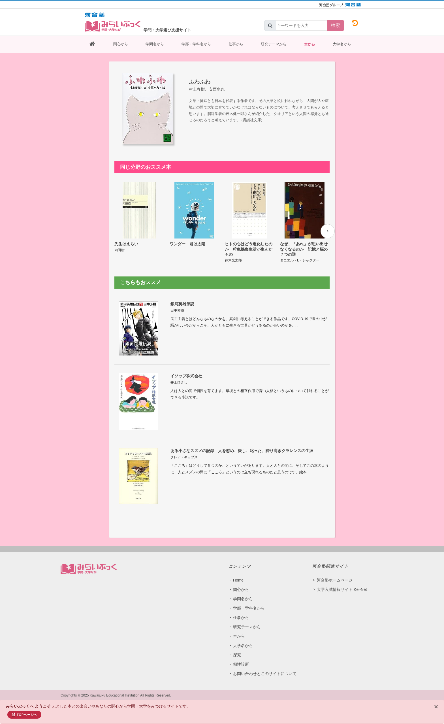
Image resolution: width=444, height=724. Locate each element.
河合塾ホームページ (335, 580)
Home (238, 580)
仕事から (236, 44)
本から (309, 44)
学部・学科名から (196, 44)
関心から (120, 44)
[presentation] (328, 231)
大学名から (342, 44)
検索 (335, 25)
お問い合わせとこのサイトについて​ (264, 673)
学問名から (155, 44)
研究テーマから (274, 44)
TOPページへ (24, 714)
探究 (237, 655)
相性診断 (241, 664)
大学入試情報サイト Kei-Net (342, 589)
